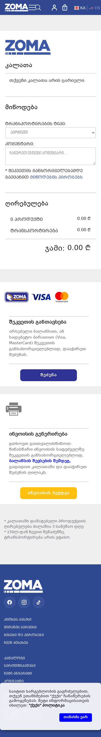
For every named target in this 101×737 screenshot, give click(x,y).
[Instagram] (24, 602)
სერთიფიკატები (19, 666)
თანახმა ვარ (75, 717)
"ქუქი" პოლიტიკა (47, 705)
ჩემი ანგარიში (18, 673)
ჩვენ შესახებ (16, 643)
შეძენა (48, 375)
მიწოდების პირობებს (56, 177)
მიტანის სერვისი (20, 627)
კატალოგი (14, 658)
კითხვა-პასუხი (17, 619)
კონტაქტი (14, 681)
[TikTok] (38, 602)
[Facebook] (9, 602)
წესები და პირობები (24, 635)
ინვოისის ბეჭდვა (48, 493)
